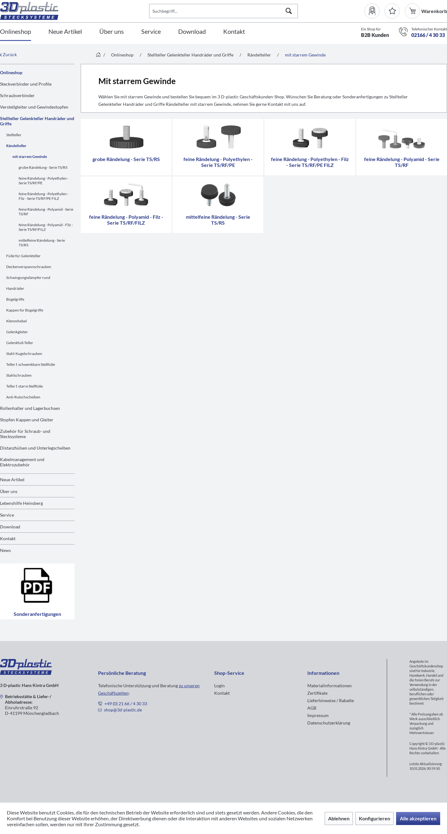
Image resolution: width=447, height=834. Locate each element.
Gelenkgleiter (17, 332)
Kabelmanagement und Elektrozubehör (22, 462)
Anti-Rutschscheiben (23, 397)
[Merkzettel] (392, 11)
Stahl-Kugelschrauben (24, 353)
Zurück (8, 54)
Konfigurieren (374, 818)
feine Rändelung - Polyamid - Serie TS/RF (46, 211)
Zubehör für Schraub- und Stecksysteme (25, 433)
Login (219, 685)
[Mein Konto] (374, 11)
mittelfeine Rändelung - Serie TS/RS (42, 242)
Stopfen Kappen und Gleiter (26, 419)
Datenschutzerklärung (328, 722)
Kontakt (8, 538)
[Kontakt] (234, 32)
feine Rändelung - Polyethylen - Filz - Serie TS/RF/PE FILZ (44, 196)
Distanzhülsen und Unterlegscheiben (35, 448)
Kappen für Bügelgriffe (24, 310)
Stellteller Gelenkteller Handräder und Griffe (37, 121)
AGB (311, 708)
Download (10, 526)
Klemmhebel (16, 321)
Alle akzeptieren (418, 818)
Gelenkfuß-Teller (19, 342)
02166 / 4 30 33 (428, 35)
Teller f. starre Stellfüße (24, 386)
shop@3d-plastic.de (123, 709)
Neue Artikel (12, 479)
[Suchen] (288, 11)
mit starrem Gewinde (29, 156)
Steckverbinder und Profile (26, 84)
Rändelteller (16, 145)
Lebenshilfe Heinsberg (21, 503)
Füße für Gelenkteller (23, 255)
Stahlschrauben (19, 375)
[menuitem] (374, 11)
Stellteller (13, 134)
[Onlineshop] (15, 32)
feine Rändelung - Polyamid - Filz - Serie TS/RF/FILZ (46, 227)
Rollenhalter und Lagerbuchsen (30, 408)
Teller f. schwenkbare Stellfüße (30, 364)
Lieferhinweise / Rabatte (330, 700)
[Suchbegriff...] (223, 11)
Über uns (8, 491)
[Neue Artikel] (65, 32)
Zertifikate (317, 693)
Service (7, 515)
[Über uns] (111, 32)
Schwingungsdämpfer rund (28, 277)
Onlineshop (11, 72)
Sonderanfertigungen (37, 591)
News (5, 550)
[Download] (192, 32)
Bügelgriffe (15, 299)
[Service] (151, 32)
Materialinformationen (329, 685)
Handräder (15, 288)
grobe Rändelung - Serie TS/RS (43, 167)
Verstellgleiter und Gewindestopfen (34, 107)
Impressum (318, 715)
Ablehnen (339, 818)
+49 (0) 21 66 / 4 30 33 (125, 703)
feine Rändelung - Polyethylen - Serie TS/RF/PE (44, 180)
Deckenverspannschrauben (28, 266)
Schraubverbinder (17, 95)
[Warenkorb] (413, 11)
